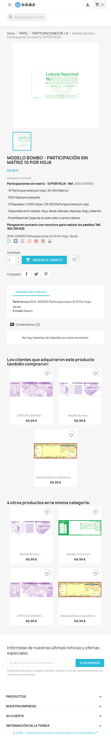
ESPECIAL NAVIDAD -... (31, 415)
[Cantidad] (11, 260)
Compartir (26, 274)
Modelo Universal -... (80, 554)
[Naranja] (30, 242)
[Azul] (9, 242)
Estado (18, 311)
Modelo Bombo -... (80, 415)
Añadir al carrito (44, 259)
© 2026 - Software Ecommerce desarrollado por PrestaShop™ (55, 733)
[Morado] (23, 242)
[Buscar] (27, 17)
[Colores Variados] (50, 242)
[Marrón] (43, 242)
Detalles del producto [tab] (31, 292)
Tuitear (36, 274)
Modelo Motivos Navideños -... (55, 477)
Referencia (21, 302)
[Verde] (16, 242)
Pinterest (46, 274)
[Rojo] (36, 242)
